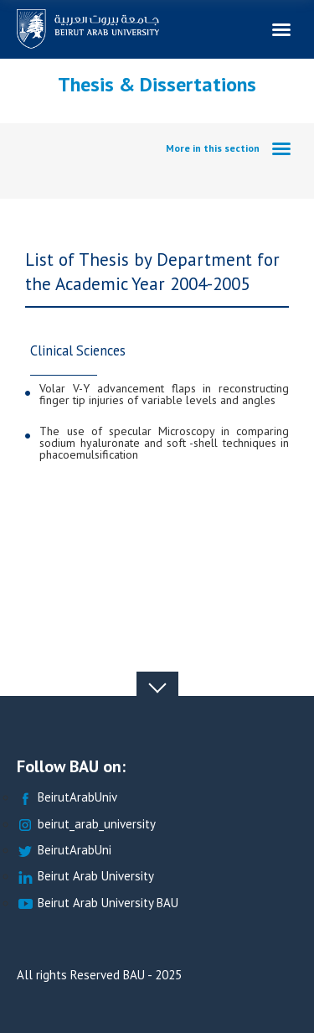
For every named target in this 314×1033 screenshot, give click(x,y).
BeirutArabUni (64, 851)
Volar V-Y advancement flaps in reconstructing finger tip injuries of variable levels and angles (164, 394)
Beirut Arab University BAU (97, 903)
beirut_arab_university (86, 825)
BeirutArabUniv (67, 798)
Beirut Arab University (85, 876)
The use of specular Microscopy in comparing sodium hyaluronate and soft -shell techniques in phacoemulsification (164, 442)
